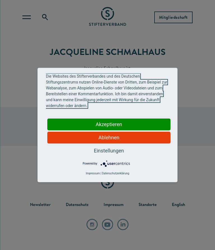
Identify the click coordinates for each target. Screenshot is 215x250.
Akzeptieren (109, 124)
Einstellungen (109, 151)
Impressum (93, 173)
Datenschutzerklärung (115, 173)
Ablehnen (108, 137)
